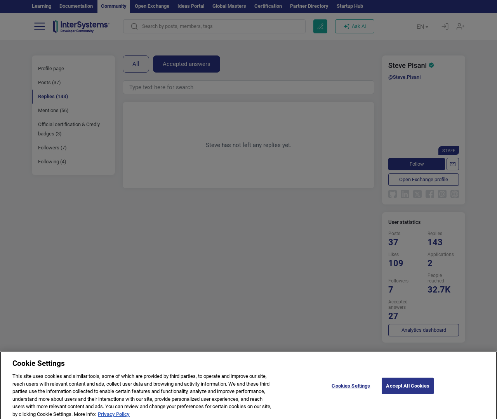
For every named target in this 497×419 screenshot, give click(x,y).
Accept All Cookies (407, 393)
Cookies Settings (351, 393)
